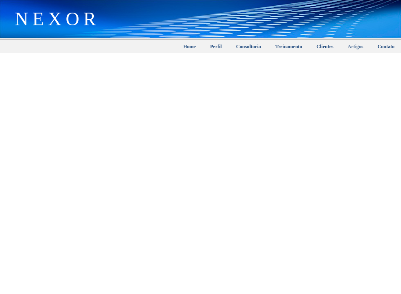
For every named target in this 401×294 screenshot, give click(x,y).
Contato (386, 46)
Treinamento (288, 46)
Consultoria (248, 46)
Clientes (324, 46)
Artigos (355, 46)
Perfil (216, 46)
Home (189, 46)
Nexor (53, 14)
